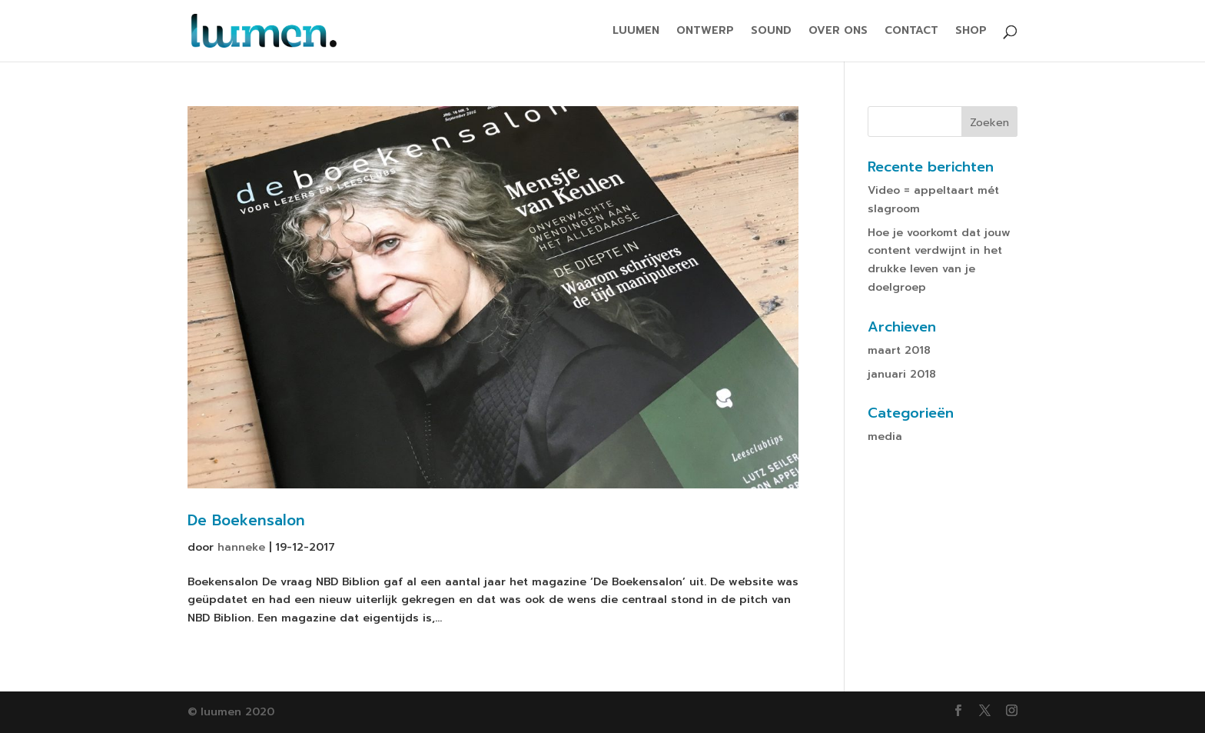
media (885, 436)
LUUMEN (635, 31)
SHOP (971, 31)
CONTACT (911, 31)
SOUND (771, 31)
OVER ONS (838, 31)
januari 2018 (902, 374)
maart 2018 (899, 350)
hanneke (241, 547)
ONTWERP (705, 31)
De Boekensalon (246, 520)
